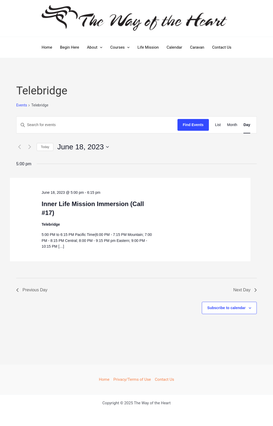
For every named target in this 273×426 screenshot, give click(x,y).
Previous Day (31, 290)
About (94, 47)
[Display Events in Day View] (246, 125)
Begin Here (69, 47)
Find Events (193, 125)
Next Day (245, 290)
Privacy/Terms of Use (132, 379)
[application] (99, 47)
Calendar (174, 47)
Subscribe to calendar (226, 308)
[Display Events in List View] (218, 125)
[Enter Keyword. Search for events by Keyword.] (96, 125)
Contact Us (221, 47)
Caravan (197, 47)
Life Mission (148, 47)
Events (21, 105)
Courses (120, 47)
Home (47, 47)
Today (45, 147)
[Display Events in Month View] (232, 125)
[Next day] (29, 147)
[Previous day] (19, 147)
